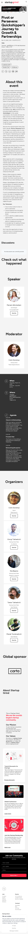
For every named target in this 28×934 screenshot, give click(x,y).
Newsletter (17, 905)
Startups (4, 899)
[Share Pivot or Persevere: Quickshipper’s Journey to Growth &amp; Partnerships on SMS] (16, 71)
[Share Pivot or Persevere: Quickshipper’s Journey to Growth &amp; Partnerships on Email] (13, 71)
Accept (14, 925)
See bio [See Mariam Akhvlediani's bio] (14, 313)
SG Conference (18, 896)
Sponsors (4, 900)
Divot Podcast (18, 909)
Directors (4, 901)
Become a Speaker (19, 899)
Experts (3, 897)
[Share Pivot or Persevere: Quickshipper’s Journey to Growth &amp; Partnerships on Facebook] (3, 71)
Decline (14, 928)
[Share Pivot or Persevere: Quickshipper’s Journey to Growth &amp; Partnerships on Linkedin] (9, 71)
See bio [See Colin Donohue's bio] (14, 516)
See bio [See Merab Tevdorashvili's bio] (14, 640)
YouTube (17, 908)
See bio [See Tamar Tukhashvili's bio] (14, 610)
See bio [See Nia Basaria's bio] (14, 579)
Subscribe (13, 875)
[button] (26, 2)
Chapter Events (18, 897)
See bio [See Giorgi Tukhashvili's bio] (14, 547)
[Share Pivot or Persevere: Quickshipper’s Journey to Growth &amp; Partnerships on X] (6, 71)
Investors (4, 896)
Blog (16, 906)
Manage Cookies (14, 931)
